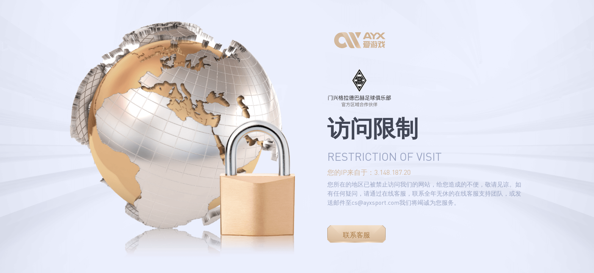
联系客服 (356, 235)
